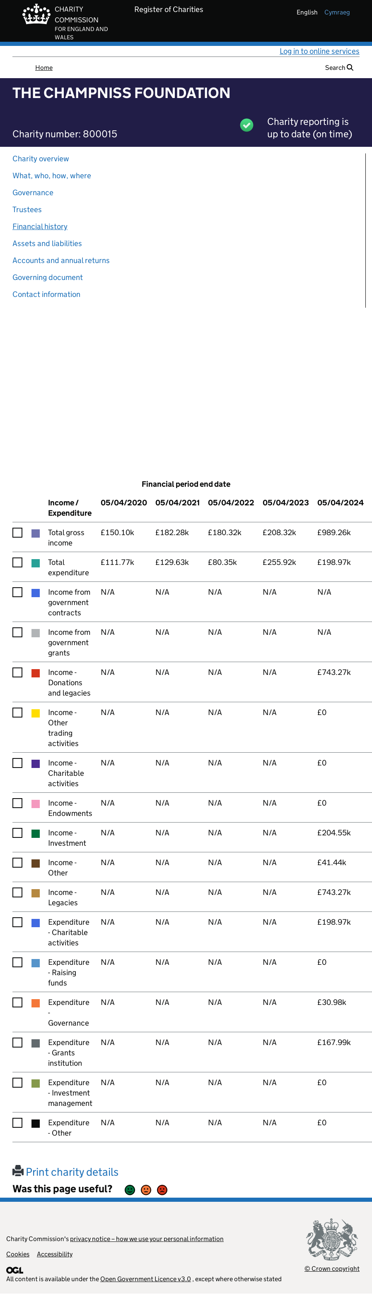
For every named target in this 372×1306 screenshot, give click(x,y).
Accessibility (54, 1254)
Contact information (46, 294)
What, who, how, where (51, 175)
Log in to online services (320, 51)
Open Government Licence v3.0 (145, 1279)
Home (44, 68)
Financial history (40, 226)
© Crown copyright (332, 1269)
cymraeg (337, 12)
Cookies (17, 1254)
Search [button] (339, 68)
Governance (32, 192)
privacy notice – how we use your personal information (147, 1239)
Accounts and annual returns (61, 260)
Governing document (47, 277)
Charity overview (40, 158)
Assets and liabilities (47, 243)
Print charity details (65, 1172)
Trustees (27, 209)
